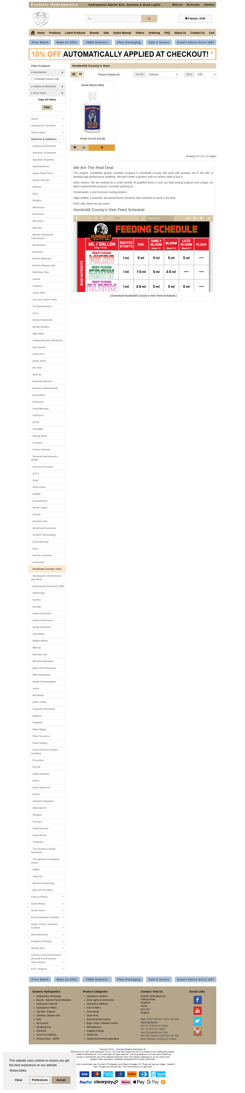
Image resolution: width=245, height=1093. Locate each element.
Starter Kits (48, 948)
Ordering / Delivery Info (48, 1015)
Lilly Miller (38, 633)
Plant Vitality (39, 743)
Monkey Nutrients (42, 661)
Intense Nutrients (42, 620)
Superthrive (38, 835)
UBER (35, 869)
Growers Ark (39, 521)
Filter (47, 107)
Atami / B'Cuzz (40, 180)
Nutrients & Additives (48, 139)
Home (41, 32)
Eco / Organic (48, 969)
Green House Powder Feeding (44, 751)
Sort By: (140, 74)
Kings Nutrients (41, 627)
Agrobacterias (40, 166)
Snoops (36, 821)
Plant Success (40, 736)
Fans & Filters (48, 897)
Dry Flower (38, 347)
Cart (211, 32)
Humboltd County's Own (46, 568)
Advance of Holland (43, 152)
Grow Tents (48, 910)
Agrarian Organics (42, 159)
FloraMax (37, 429)
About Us (180, 32)
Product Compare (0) (108, 74)
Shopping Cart (43, 1027)
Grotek (36, 514)
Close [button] (18, 1079)
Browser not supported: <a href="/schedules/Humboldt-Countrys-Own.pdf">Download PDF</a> (143, 253)
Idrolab (36, 606)
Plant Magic (38, 729)
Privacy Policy (43, 1038)
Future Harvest (40, 449)
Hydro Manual (122, 32)
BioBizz (36, 200)
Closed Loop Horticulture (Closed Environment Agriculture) (48, 959)
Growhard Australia (43, 528)
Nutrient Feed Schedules (58, 1000)
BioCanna (37, 207)
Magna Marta (39, 640)
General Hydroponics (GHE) (44, 458)
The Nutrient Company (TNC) (45, 861)
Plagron (36, 715)
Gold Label (38, 487)
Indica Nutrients (41, 613)
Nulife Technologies (43, 681)
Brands (94, 32)
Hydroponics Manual (46, 1004)
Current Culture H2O (44, 299)
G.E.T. (35, 473)
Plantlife (36, 722)
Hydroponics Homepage (48, 996)
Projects (51, 1011)
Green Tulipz (39, 507)
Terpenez (37, 842)
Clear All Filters (47, 99)
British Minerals (41, 258)
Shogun (36, 814)
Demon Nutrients (42, 319)
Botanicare (38, 244)
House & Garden (41, 555)
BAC (34, 193)
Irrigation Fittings (48, 941)
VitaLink (36, 876)
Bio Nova (37, 221)
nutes (35, 688)
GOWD (36, 494)
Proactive (37, 760)
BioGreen (37, 214)
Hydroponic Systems (48, 125)
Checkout (208, 4)
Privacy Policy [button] (18, 1070)
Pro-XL (36, 767)
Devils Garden (40, 326)
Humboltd (37, 562)
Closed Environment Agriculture (103, 1038)
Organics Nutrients (43, 708)
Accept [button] (61, 1079)
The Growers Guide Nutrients (43, 850)
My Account (192, 4)
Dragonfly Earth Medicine (47, 340)
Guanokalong (39, 541)
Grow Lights (48, 132)
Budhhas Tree (40, 272)
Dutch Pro (37, 354)
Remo (35, 780)
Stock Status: (47, 93)
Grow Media (48, 904)
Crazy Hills (38, 292)
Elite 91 (36, 374)
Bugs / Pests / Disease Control (48, 927)
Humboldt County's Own (45, 79)
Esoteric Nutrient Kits (44, 388)
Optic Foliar (38, 702)
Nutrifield (37, 695)
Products (55, 32)
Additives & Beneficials (47, 86)
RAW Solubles (40, 773)
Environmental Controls (48, 917)
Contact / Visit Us (152, 991)
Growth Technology (43, 534)
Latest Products (75, 32)
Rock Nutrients (40, 787)
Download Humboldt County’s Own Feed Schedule (143, 295)
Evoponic (37, 401)
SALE (48, 119)
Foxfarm (36, 442)
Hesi (34, 548)
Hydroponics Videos (46, 1007)
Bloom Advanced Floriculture (42, 236)
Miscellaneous (48, 934)
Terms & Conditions (46, 1034)
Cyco (35, 313)
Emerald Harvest (41, 381)
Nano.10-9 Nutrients (43, 668)
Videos (140, 32)
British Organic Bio (43, 265)
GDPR (56, 1038)
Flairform (37, 415)
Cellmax (36, 286)
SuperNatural (39, 828)
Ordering (154, 32)
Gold (34, 480)
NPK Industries (40, 674)
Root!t (35, 794)
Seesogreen (39, 807)
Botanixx (37, 251)
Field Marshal (39, 408)
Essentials (38, 395)
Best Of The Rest (42, 890)
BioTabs (36, 227)
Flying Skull (39, 435)
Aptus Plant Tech (42, 173)
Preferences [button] (40, 1079)
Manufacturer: (47, 72)
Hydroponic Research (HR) (47, 586)
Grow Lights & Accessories (100, 1000)
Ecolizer (36, 367)
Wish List (176, 4)
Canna (35, 279)
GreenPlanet (39, 500)
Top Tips (40, 1011)
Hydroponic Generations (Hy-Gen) (46, 577)
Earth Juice (38, 360)
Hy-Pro (36, 599)
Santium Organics (42, 801)
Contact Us (198, 32)
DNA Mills (37, 333)
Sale (106, 32)
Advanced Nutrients (43, 146)
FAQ (167, 32)
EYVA (35, 422)
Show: (189, 74)
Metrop (36, 647)
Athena (36, 186)
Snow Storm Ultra (93, 85)
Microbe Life (39, 654)
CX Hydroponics (41, 306)
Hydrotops (38, 592)
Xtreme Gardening (42, 883)
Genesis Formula (42, 466)
